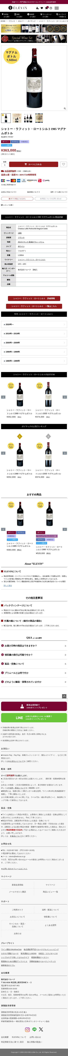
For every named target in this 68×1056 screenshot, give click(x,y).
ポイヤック (32, 21)
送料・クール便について (58, 192)
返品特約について (32, 192)
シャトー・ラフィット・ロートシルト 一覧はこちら (34, 306)
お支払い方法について (8, 192)
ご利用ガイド (17, 910)
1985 (20, 233)
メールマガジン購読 (17, 892)
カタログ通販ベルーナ (10, 954)
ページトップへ (64, 696)
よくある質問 (50, 925)
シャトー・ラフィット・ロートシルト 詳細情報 (34, 298)
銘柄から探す (18, 15)
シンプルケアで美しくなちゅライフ (15, 957)
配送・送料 (6, 769)
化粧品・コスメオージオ (48, 954)
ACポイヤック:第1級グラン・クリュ (31, 242)
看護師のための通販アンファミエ (14, 961)
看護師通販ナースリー (40, 957)
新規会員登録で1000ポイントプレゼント (34, 706)
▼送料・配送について (17, 788)
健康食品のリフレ (8, 965)
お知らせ (17, 933)
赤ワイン (21, 246)
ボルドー (21, 21)
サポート (5, 901)
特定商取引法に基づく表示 (12, 1042)
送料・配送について (50, 910)
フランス (11, 21)
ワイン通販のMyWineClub (11, 949)
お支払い (5, 749)
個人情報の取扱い (34, 1042)
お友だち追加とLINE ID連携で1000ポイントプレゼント (34, 717)
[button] (3, 529)
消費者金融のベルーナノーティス (42, 961)
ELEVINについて (19, 1037)
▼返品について (16, 836)
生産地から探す (6, 15)
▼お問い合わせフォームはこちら (14, 869)
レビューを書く (8, 205)
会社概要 (5, 973)
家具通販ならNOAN (28, 954)
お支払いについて (17, 917)
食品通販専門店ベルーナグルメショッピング (41, 949)
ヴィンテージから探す (46, 15)
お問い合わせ (35, 1037)
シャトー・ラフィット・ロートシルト (32, 260)
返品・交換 (6, 808)
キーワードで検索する (61, 15)
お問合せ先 (6, 844)
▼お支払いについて (16, 761)
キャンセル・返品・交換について (17, 925)
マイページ (6, 876)
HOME (3, 21)
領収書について (50, 917)
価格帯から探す (31, 15)
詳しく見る (8, 586)
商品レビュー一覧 (50, 892)
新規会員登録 (17, 885)
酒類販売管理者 (8, 1006)
